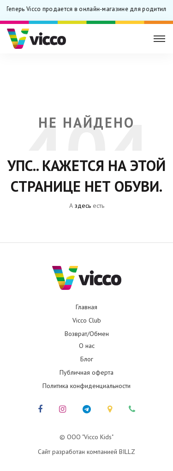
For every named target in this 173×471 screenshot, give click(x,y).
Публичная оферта (86, 372)
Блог (86, 359)
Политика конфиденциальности (86, 386)
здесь (83, 205)
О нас (87, 345)
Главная (86, 307)
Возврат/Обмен (87, 334)
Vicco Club (86, 320)
